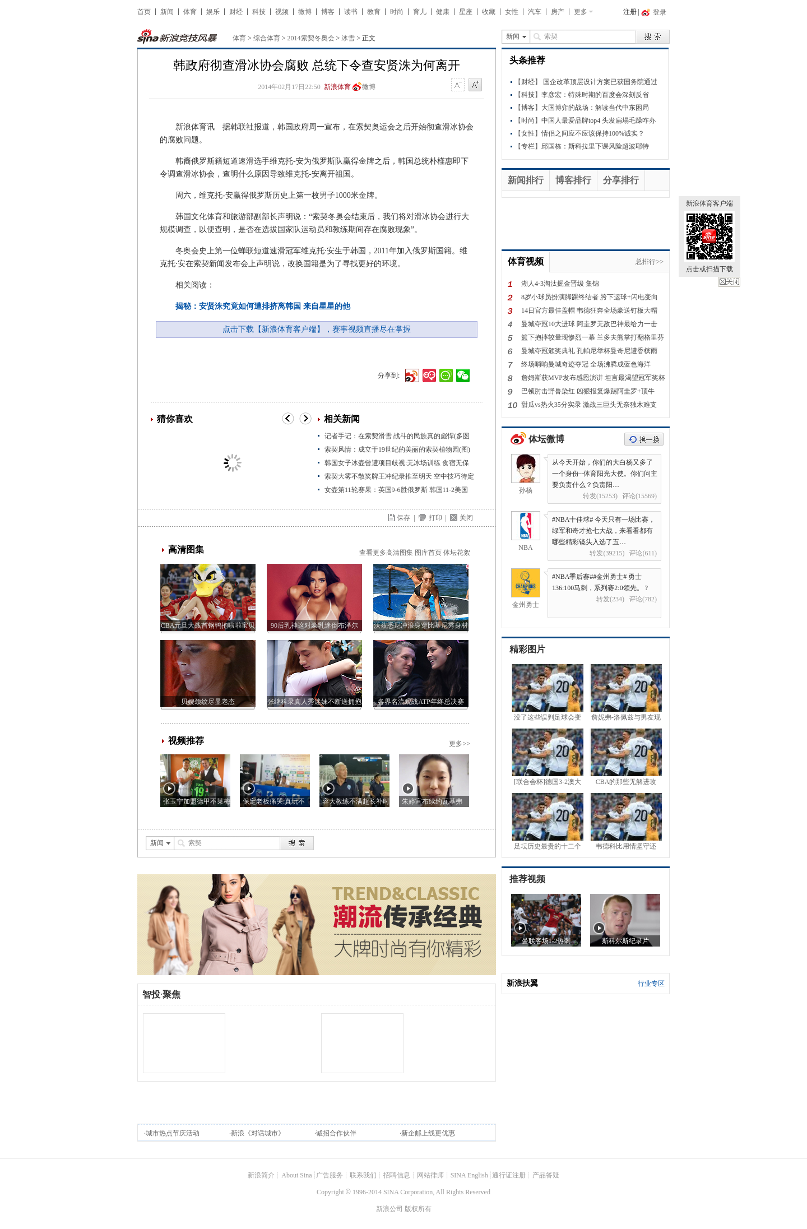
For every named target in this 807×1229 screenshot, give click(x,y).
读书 (351, 12)
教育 (374, 12)
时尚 (397, 12)
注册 (630, 12)
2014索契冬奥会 (311, 38)
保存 (403, 518)
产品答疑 (545, 1175)
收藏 (488, 12)
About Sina (296, 1175)
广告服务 (329, 1175)
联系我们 (363, 1175)
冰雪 (348, 38)
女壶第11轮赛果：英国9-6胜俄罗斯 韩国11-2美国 (396, 490)
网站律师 (430, 1175)
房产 (557, 12)
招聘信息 (396, 1175)
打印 (435, 518)
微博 (305, 12)
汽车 (534, 12)
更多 (580, 12)
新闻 (167, 12)
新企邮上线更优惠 (428, 1133)
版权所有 (418, 1209)
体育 (190, 12)
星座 (465, 12)
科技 (259, 12)
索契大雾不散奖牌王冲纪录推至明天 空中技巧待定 (399, 476)
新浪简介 (261, 1175)
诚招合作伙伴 (336, 1133)
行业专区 (651, 983)
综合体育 (266, 38)
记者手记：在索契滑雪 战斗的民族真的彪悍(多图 (397, 436)
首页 (144, 12)
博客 (328, 12)
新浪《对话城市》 (258, 1133)
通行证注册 (509, 1175)
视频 (282, 12)
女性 (511, 12)
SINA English (469, 1175)
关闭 (729, 282)
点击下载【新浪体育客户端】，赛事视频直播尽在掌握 (316, 329)
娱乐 (213, 12)
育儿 (419, 12)
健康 (442, 12)
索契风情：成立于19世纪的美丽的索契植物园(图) (397, 449)
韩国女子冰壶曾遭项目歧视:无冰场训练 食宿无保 (396, 463)
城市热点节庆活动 (173, 1133)
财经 (236, 12)
